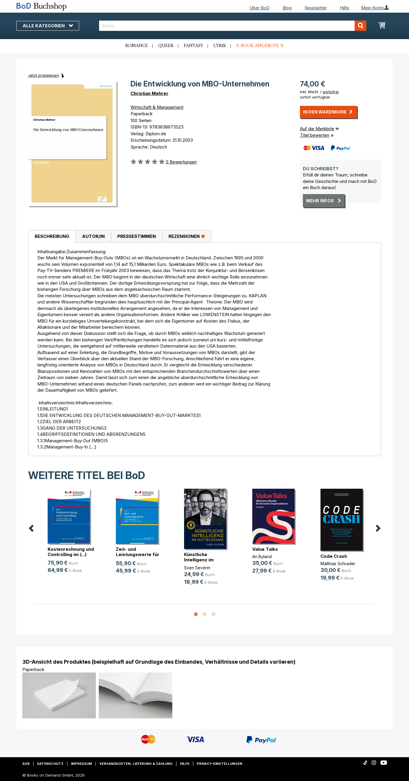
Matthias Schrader (337, 563)
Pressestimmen (136, 236)
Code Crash (333, 556)
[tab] (52, 236)
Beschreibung (52, 236)
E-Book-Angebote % (260, 46)
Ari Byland (262, 556)
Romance (136, 46)
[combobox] (232, 26)
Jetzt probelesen (43, 75)
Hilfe (344, 8)
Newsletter (316, 8)
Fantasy (193, 46)
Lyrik (219, 46)
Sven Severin (197, 567)
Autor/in (93, 236)
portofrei (331, 91)
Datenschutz (50, 764)
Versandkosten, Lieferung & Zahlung (136, 764)
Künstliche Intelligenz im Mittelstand (199, 560)
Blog (287, 8)
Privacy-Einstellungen (219, 764)
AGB (26, 764)
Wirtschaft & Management (157, 107)
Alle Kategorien (48, 26)
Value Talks (265, 549)
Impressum (81, 764)
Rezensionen (186, 236)
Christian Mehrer (149, 93)
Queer (165, 46)
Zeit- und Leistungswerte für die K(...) (137, 554)
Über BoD (260, 8)
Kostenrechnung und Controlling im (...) (71, 551)
